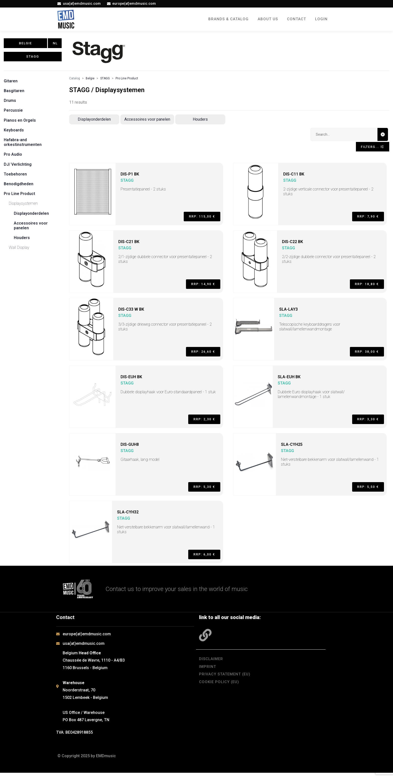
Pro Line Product (19, 195)
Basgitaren (14, 93)
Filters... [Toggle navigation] (369, 150)
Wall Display (19, 249)
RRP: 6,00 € (201, 558)
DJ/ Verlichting (18, 166)
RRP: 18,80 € (363, 288)
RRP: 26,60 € (200, 355)
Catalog (74, 80)
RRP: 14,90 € (200, 288)
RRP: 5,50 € (364, 491)
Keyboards (14, 132)
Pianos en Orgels (20, 122)
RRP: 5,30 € (201, 491)
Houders (22, 240)
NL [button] (55, 45)
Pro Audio (13, 156)
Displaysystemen (23, 205)
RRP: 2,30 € (201, 423)
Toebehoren (15, 176)
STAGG (105, 80)
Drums (10, 102)
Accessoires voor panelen (147, 121)
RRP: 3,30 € (364, 423)
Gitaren (11, 83)
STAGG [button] (33, 61)
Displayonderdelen (31, 215)
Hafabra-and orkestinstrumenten (23, 144)
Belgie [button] (25, 45)
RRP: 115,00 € (198, 220)
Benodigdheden (18, 186)
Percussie (13, 112)
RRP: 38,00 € (363, 355)
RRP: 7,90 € (364, 220)
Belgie (90, 80)
